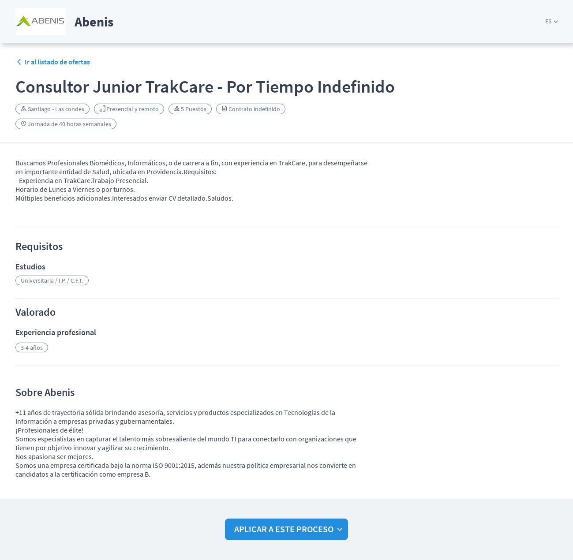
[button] (551, 21)
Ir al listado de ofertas (52, 61)
